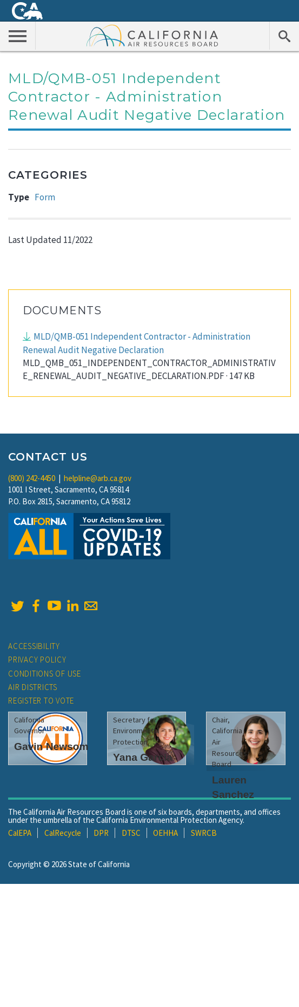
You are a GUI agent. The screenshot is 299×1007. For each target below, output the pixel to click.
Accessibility (34, 646)
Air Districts (32, 687)
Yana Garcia (142, 757)
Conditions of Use (44, 673)
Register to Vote (41, 700)
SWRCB (204, 833)
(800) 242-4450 (31, 478)
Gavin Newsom (51, 746)
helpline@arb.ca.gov (97, 478)
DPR (101, 833)
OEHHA (165, 833)
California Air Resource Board (152, 35)
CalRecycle (62, 833)
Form (45, 197)
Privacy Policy (37, 659)
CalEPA (19, 833)
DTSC (131, 833)
